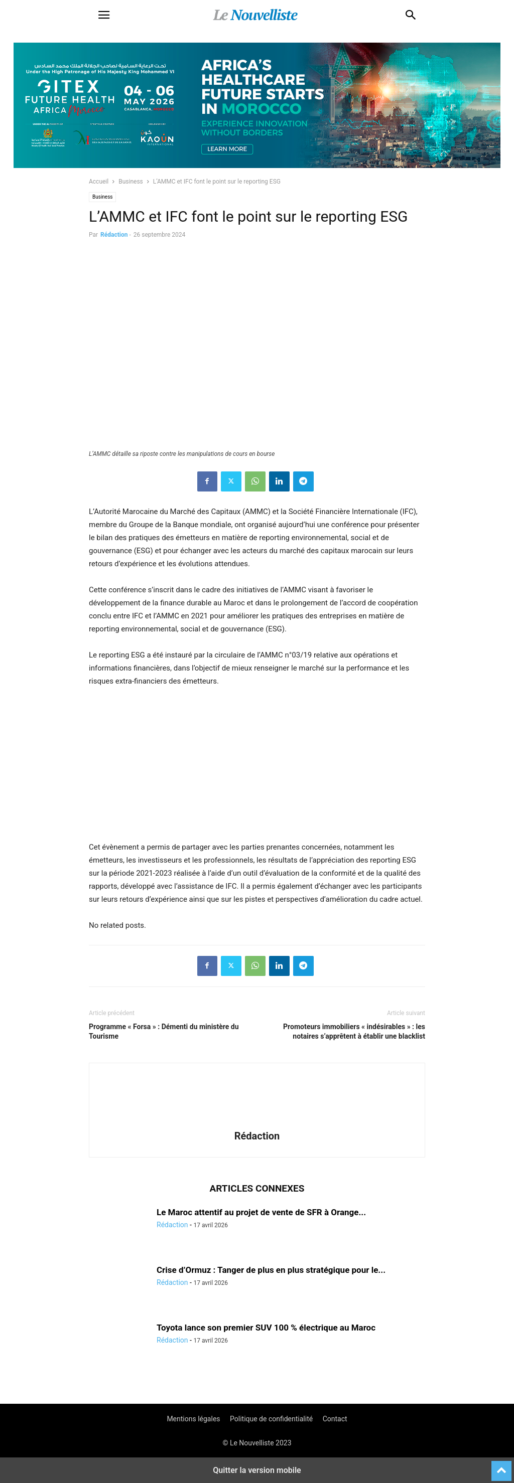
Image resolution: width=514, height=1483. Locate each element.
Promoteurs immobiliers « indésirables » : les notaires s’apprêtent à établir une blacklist (354, 1031)
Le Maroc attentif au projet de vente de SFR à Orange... (261, 1212)
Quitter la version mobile (257, 1470)
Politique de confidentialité (271, 1419)
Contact (335, 1419)
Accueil (98, 181)
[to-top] (501, 1466)
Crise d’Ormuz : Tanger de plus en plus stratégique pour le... (271, 1270)
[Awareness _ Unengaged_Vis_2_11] (257, 165)
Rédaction (113, 234)
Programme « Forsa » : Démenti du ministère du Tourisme (164, 1031)
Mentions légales (193, 1419)
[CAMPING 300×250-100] (164, 834)
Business (130, 181)
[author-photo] (257, 1122)
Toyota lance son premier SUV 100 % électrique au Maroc (266, 1328)
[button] (104, 15)
